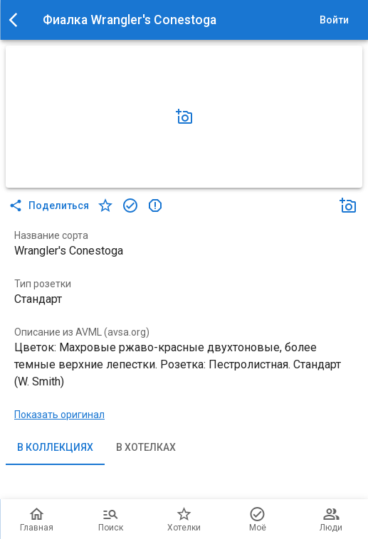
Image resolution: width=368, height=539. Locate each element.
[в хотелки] (105, 205)
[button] (184, 116)
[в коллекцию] (130, 205)
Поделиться (50, 205)
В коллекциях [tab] (55, 448)
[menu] (17, 20)
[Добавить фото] (184, 116)
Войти (334, 20)
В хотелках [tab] (146, 448)
